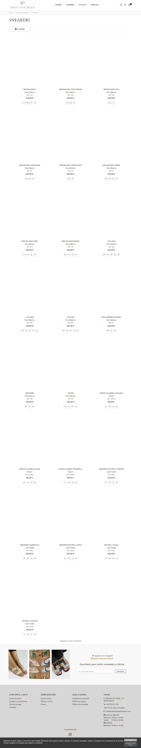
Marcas (94, 5)
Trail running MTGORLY (111, 317)
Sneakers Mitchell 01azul (70, 545)
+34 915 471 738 (111, 704)
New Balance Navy (111, 89)
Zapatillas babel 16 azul (29, 469)
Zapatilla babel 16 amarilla (71, 469)
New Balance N (29, 89)
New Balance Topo (29, 241)
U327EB (70, 393)
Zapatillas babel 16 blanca (111, 393)
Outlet (82, 5)
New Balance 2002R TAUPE (71, 165)
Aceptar (130, 740)
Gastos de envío (15, 698)
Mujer (58, 5)
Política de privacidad (80, 704)
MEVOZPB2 (29, 393)
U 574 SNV (70, 317)
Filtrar (20, 29)
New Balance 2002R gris (29, 165)
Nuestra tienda (46, 698)
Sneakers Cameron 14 (29, 545)
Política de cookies (79, 701)
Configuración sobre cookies (130, 743)
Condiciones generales (80, 698)
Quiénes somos (46, 701)
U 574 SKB (30, 317)
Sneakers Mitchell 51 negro (111, 469)
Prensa (43, 704)
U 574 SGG (111, 241)
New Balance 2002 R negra (70, 89)
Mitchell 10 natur (29, 621)
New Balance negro (70, 241)
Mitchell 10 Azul (111, 545)
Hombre (70, 5)
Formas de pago (15, 704)
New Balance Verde (111, 165)
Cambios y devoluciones (18, 701)
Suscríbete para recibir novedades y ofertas (102, 664)
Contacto (12, 707)
